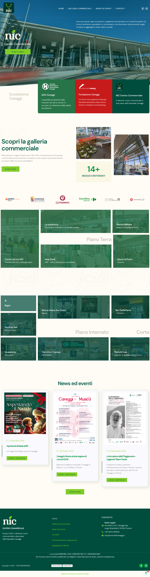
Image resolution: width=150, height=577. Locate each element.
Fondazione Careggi (89, 95)
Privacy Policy (56, 565)
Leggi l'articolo (17, 458)
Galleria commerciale (80, 8)
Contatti (120, 8)
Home (61, 8)
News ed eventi (103, 8)
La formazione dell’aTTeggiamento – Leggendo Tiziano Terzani (121, 458)
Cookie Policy (67, 565)
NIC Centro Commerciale (129, 96)
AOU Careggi (48, 95)
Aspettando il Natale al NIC (17, 446)
